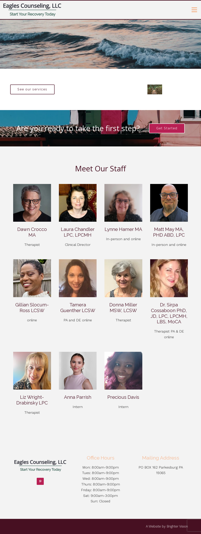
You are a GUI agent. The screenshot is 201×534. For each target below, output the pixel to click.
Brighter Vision (177, 526)
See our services (32, 89)
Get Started (166, 128)
